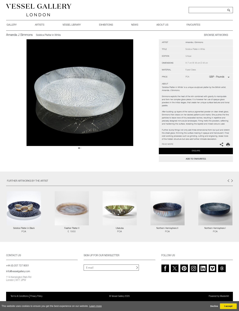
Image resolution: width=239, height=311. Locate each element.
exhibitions (106, 25)
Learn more (95, 306)
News (134, 25)
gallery (12, 25)
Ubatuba (120, 228)
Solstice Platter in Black (24, 228)
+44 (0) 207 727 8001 (17, 266)
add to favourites (196, 159)
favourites (193, 25)
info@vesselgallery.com (18, 271)
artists (39, 25)
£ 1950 (72, 232)
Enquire (196, 151)
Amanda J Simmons (19, 35)
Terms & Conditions (20, 296)
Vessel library (71, 25)
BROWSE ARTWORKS (216, 35)
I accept (228, 306)
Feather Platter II (71, 228)
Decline (214, 306)
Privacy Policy (36, 296)
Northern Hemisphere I (215, 228)
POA (23, 232)
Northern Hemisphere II (167, 228)
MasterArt (224, 296)
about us (162, 25)
